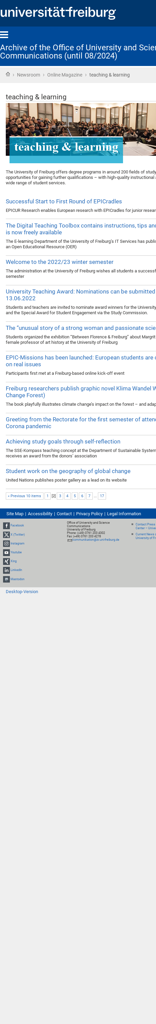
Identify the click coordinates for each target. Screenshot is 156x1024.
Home (8, 74)
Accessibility (40, 513)
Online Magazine (64, 75)
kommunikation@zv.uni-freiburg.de (95, 539)
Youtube (16, 552)
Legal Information (124, 513)
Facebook (17, 525)
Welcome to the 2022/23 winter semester (60, 261)
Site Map (14, 513)
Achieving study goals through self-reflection (63, 441)
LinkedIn (16, 570)
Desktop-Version (22, 591)
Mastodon (17, 579)
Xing (14, 561)
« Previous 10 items (24, 496)
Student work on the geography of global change (68, 471)
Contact (64, 513)
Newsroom (28, 75)
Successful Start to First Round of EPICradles (64, 201)
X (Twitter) (18, 534)
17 (102, 496)
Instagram (17, 543)
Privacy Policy (89, 513)
